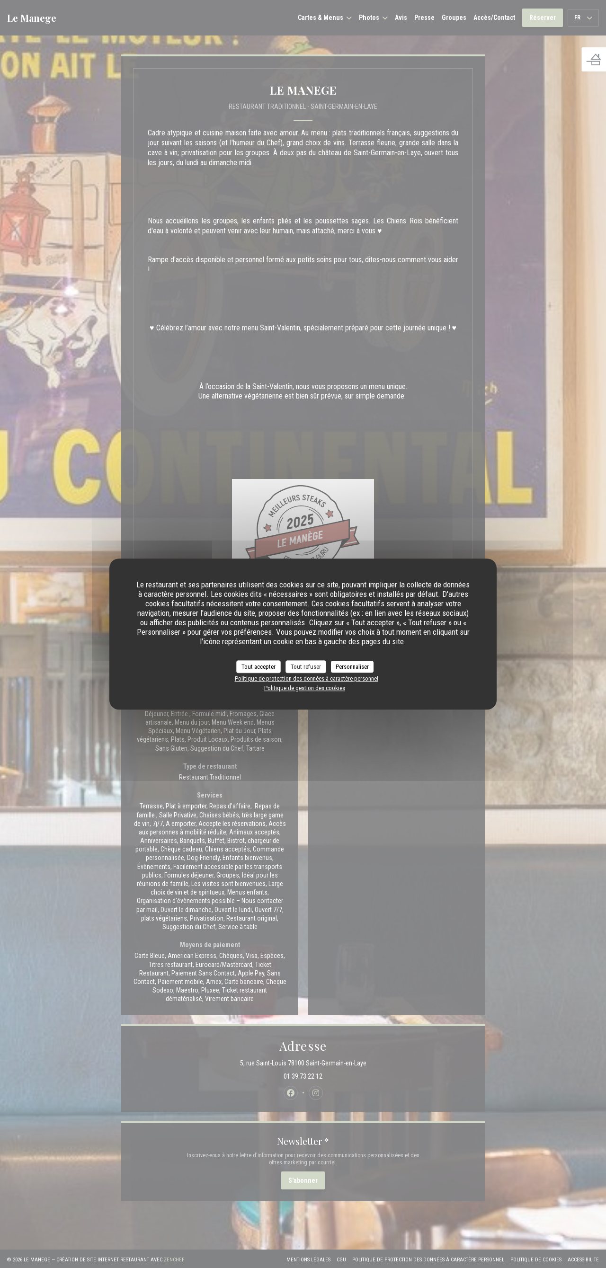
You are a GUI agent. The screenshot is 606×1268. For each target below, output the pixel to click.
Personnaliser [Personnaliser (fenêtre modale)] (352, 666)
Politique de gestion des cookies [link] (304, 688)
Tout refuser (306, 666)
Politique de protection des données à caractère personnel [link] (306, 678)
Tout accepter (258, 666)
